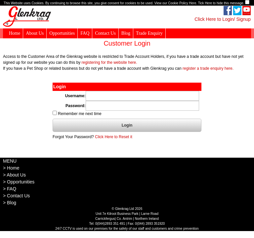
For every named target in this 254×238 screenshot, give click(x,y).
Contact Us (105, 33)
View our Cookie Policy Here (175, 3)
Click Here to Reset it (113, 137)
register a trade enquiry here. (208, 68)
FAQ (84, 33)
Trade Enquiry (149, 33)
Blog (125, 33)
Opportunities (62, 33)
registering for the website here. (109, 62)
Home (14, 33)
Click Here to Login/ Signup (222, 19)
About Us (35, 33)
